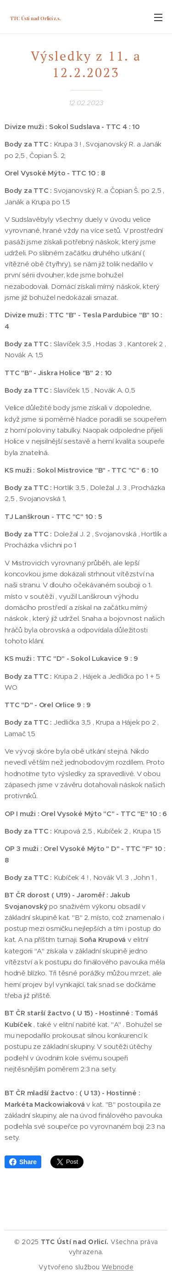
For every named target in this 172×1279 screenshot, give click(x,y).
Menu (158, 17)
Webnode (117, 1267)
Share (23, 1162)
